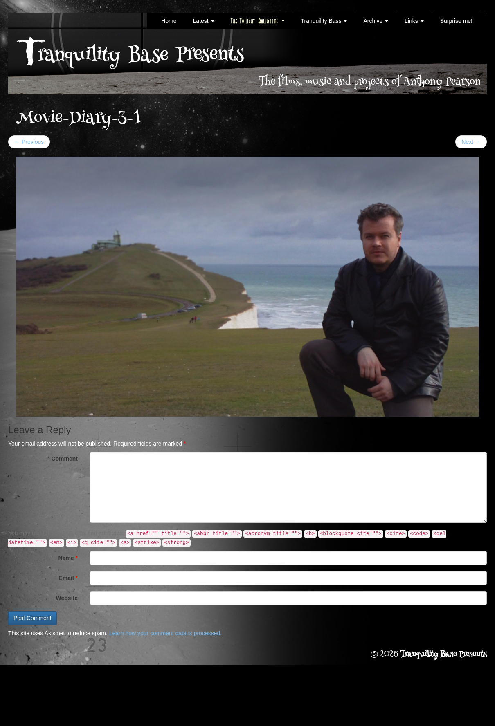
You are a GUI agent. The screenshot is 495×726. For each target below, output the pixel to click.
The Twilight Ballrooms (258, 21)
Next (471, 142)
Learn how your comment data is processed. (165, 633)
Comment (64, 458)
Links (414, 21)
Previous (29, 142)
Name (68, 558)
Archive (375, 21)
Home (168, 21)
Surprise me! (456, 21)
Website (67, 598)
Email (68, 578)
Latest (203, 21)
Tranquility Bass (324, 21)
